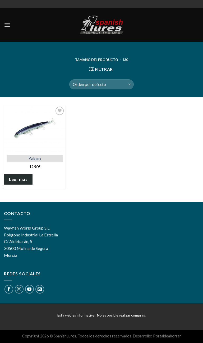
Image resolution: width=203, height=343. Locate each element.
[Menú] (7, 24)
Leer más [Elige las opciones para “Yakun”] (18, 179)
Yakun (34, 158)
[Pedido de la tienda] (101, 84)
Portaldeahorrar (167, 336)
